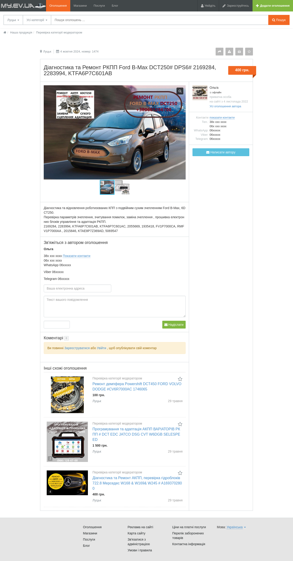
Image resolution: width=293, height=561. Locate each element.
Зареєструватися (77, 348)
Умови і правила (140, 550)
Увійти (101, 348)
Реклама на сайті (140, 527)
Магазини (80, 5)
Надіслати (174, 324)
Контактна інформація (188, 544)
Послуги (99, 5)
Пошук (279, 20)
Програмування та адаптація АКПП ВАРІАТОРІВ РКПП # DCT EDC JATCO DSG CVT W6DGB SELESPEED (136, 434)
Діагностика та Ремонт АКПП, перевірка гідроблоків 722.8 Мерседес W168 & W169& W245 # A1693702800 (137, 483)
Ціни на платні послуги (189, 527)
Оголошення (58, 5)
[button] (122, 187)
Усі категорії (37, 20)
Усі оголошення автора (225, 106)
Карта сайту (137, 533)
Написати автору (220, 152)
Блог (115, 5)
